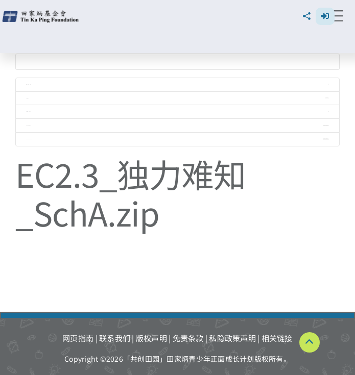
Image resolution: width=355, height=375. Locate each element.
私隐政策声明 (232, 338)
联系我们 (114, 338)
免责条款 (188, 338)
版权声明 (151, 338)
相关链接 (277, 338)
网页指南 (77, 338)
